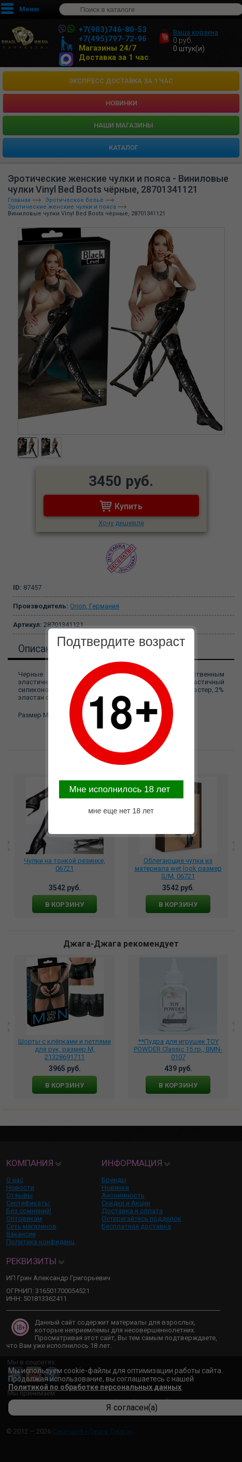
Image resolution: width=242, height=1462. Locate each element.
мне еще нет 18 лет (121, 811)
